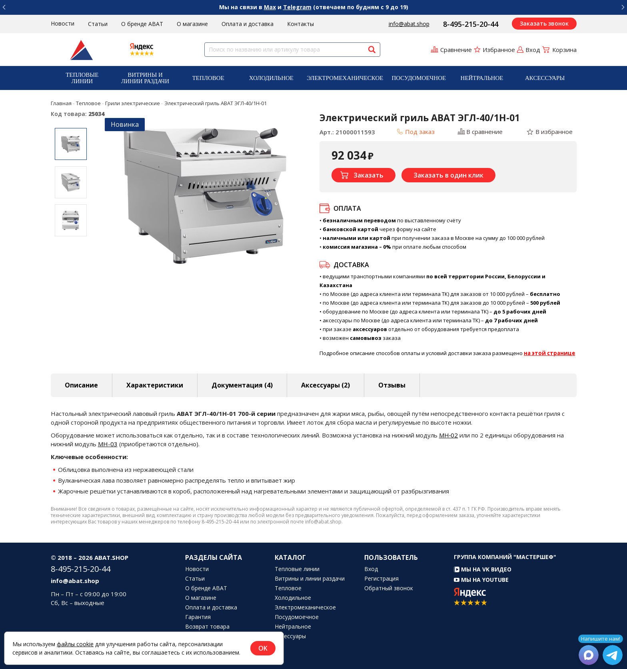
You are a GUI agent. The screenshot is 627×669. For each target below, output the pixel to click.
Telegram (297, 7)
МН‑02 (448, 435)
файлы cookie (75, 644)
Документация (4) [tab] (242, 385)
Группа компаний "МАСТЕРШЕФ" (505, 557)
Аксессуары (545, 78)
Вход (371, 569)
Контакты (300, 24)
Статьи (98, 24)
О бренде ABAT (142, 24)
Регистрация (381, 578)
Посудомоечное (418, 78)
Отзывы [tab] (391, 385)
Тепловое (208, 78)
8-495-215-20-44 (470, 24)
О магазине (192, 24)
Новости (62, 23)
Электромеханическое (345, 78)
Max (270, 7)
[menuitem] (82, 78)
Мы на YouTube (481, 579)
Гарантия (198, 617)
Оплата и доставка (248, 24)
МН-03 (108, 444)
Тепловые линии (82, 78)
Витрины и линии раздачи (145, 78)
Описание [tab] (81, 385)
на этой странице (549, 353)
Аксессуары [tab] (325, 385)
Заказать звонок (544, 23)
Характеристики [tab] (154, 385)
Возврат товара (207, 626)
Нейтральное (482, 78)
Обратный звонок (388, 588)
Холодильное (271, 78)
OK (263, 648)
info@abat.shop (409, 24)
